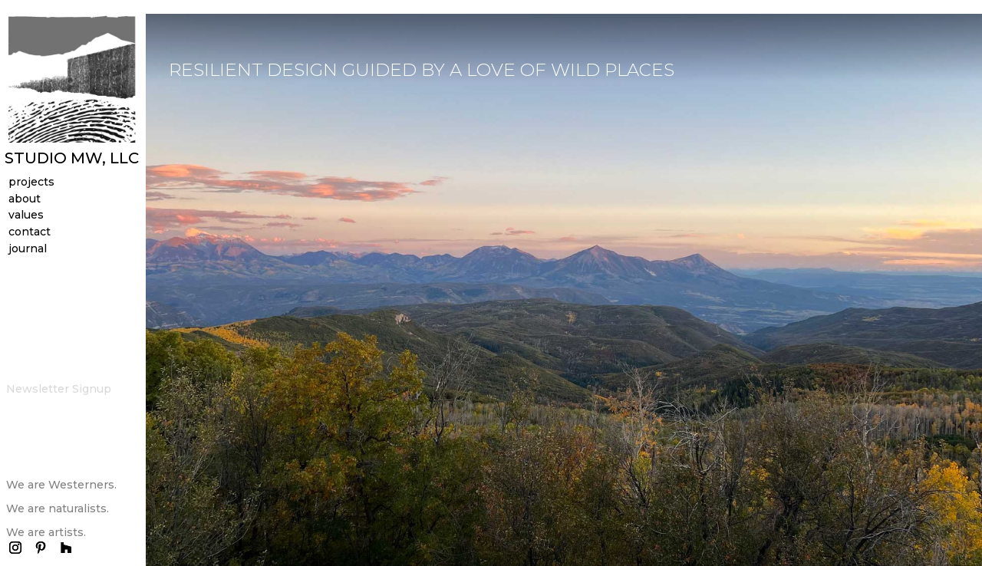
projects (31, 184)
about (24, 201)
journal (27, 251)
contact (29, 234)
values (26, 217)
